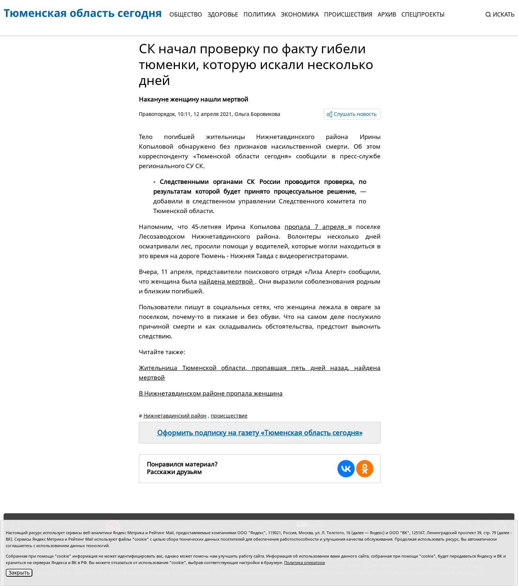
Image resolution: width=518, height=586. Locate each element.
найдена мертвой (227, 281)
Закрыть (19, 572)
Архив (387, 14)
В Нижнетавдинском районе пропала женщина (211, 393)
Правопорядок (157, 114)
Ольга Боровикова (257, 114)
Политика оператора (304, 562)
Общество (185, 14)
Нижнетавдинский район (175, 415)
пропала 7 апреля (316, 226)
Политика (260, 14)
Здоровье (223, 14)
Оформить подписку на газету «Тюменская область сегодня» (260, 432)
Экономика (300, 14)
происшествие (229, 415)
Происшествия (348, 14)
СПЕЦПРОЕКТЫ (423, 14)
